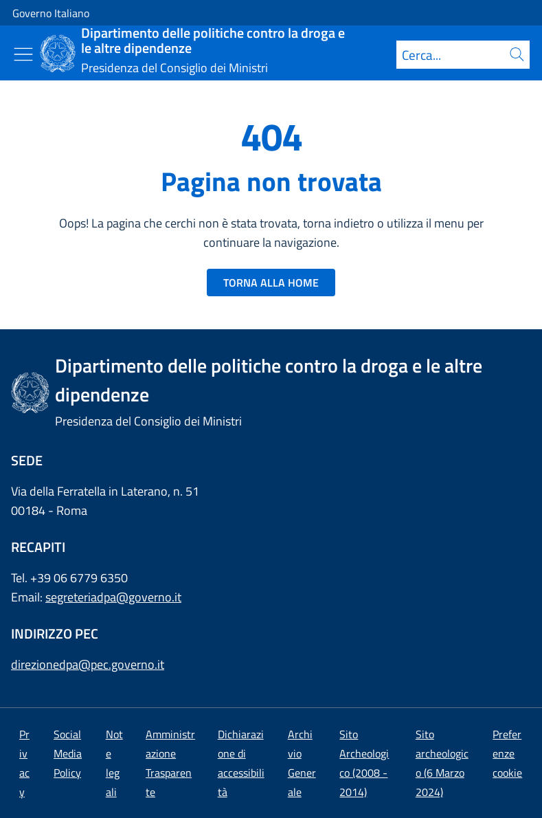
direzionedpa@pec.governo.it (87, 664)
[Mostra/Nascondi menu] (23, 54)
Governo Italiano (50, 13)
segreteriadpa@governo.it (113, 597)
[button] (507, 753)
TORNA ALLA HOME (271, 282)
